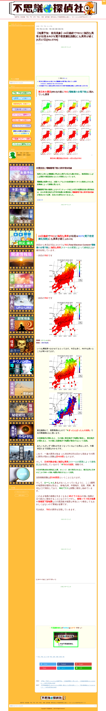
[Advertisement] (66, 59)
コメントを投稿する (21, 133)
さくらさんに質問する (21, 115)
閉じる (65, 78)
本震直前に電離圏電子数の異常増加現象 (52, 83)
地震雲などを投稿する (21, 98)
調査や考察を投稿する (21, 131)
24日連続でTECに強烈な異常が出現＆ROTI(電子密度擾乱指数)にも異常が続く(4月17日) (63, 85)
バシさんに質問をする (21, 144)
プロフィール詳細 (22, 157)
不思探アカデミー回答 (21, 139)
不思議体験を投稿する (21, 109)
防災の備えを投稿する (21, 120)
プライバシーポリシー (21, 492)
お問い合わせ (22, 495)
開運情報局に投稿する (21, 104)
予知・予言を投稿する (21, 93)
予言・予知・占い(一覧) (43, 656)
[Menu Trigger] (104, 2)
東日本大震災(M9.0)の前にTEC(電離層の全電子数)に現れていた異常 (58, 81)
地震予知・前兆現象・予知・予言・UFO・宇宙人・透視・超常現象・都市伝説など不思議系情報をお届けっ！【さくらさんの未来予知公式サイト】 (53, 702)
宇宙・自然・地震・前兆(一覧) (57, 656)
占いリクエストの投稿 (21, 126)
